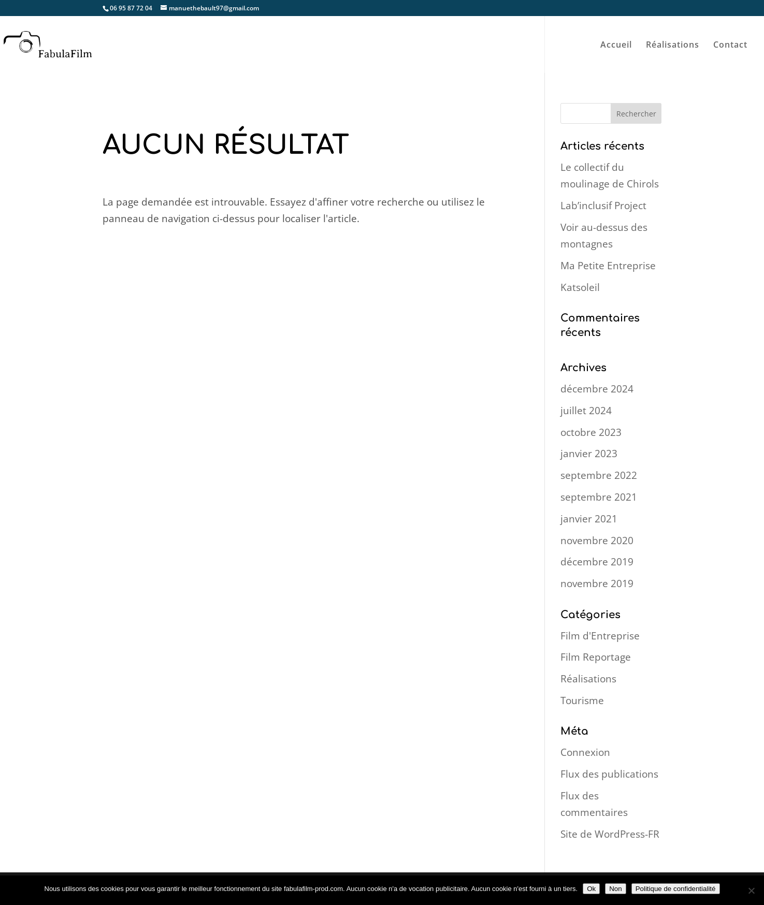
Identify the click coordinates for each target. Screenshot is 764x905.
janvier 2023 (588, 453)
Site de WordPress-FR (609, 834)
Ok (591, 889)
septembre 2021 (598, 497)
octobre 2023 (591, 432)
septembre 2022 (598, 475)
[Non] (751, 890)
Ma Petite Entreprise (608, 265)
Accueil (616, 45)
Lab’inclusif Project (603, 205)
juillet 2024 (586, 410)
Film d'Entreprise (600, 636)
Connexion (585, 752)
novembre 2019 (596, 583)
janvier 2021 (588, 519)
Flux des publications (609, 774)
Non (615, 889)
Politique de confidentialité (676, 889)
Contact (730, 45)
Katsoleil (580, 287)
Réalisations (672, 45)
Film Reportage (595, 657)
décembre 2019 (596, 561)
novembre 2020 (596, 540)
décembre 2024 (596, 389)
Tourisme (582, 700)
